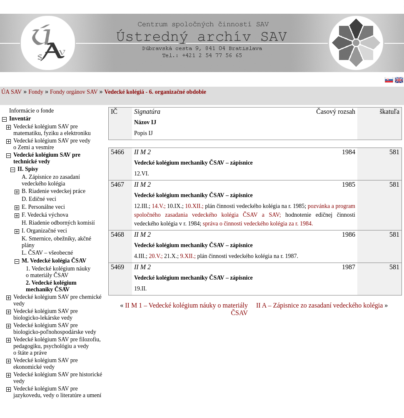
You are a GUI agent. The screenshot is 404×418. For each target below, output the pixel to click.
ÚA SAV (11, 92)
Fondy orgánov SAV (74, 92)
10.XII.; (194, 206)
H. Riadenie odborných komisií (58, 223)
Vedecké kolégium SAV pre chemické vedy (57, 300)
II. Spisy (27, 169)
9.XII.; (187, 256)
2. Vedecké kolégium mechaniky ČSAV (51, 286)
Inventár (20, 118)
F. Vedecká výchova (45, 215)
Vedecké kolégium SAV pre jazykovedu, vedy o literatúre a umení (57, 391)
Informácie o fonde (31, 111)
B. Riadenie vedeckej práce (53, 191)
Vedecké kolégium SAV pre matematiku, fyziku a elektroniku (52, 129)
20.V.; (155, 256)
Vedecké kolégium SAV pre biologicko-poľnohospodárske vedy (54, 328)
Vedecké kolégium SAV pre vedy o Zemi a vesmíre (51, 144)
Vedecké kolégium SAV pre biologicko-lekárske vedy (45, 314)
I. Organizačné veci (44, 231)
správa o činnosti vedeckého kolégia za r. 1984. (257, 223)
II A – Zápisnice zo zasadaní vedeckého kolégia (319, 305)
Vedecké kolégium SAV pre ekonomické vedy (45, 363)
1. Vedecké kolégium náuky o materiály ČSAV (58, 271)
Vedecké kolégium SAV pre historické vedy (57, 377)
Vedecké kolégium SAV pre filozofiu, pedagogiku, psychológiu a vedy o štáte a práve (57, 346)
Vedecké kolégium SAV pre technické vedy (46, 158)
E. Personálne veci (43, 207)
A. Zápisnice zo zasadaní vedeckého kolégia (51, 180)
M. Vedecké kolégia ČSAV (54, 261)
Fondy (35, 92)
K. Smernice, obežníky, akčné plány (56, 241)
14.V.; (158, 206)
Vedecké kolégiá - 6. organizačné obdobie (155, 92)
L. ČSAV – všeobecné (47, 253)
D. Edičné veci (39, 199)
